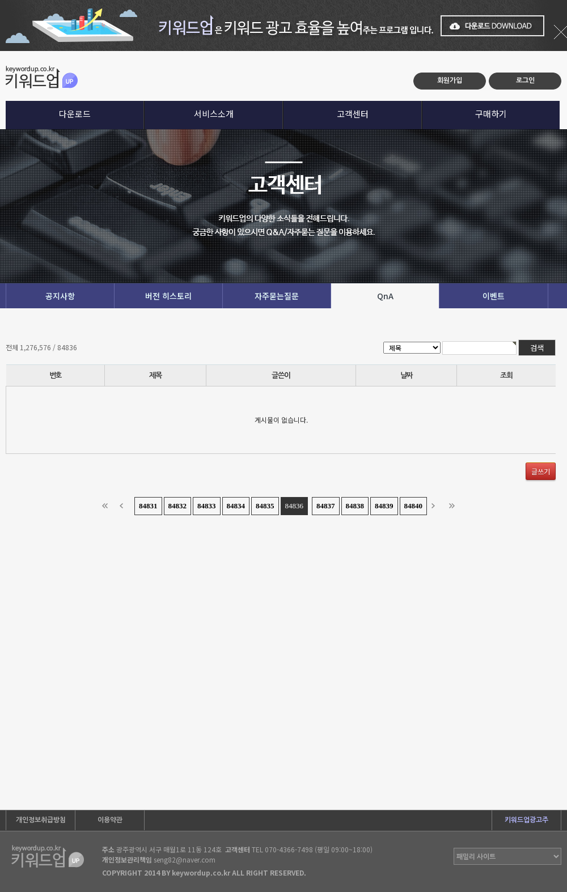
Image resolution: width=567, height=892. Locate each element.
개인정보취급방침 (41, 820)
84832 (177, 506)
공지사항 (60, 295)
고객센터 (353, 114)
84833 (206, 506)
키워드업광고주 (526, 820)
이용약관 (110, 820)
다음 (437, 506)
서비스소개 (214, 114)
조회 (506, 375)
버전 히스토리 (168, 295)
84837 (325, 506)
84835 (265, 506)
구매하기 (491, 114)
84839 (384, 506)
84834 (236, 506)
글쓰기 (540, 471)
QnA (385, 295)
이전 (125, 506)
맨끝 (454, 506)
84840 (413, 506)
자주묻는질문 (277, 295)
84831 (148, 506)
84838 (355, 506)
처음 (107, 506)
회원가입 (449, 80)
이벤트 (494, 295)
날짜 (406, 375)
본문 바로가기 (0, 51)
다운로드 (75, 114)
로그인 (525, 80)
